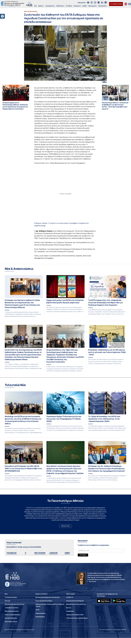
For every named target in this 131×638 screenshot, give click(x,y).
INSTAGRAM (39, 553)
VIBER (67, 553)
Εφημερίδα (82, 2)
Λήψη (44, 225)
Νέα (35, 6)
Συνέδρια (69, 6)
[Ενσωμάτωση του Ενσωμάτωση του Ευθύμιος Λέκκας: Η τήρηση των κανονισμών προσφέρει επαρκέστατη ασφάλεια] (65, 193)
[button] (2, 16)
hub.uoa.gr (101, 596)
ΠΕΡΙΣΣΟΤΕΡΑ (65, 526)
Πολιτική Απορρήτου (105, 629)
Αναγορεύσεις (50, 6)
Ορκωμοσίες (92, 6)
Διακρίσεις (77, 6)
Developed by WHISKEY (119, 629)
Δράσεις (41, 6)
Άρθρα (85, 6)
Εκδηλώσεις (60, 6)
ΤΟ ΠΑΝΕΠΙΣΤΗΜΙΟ (116, 4)
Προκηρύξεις (102, 6)
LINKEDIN (53, 553)
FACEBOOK (12, 553)
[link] (88, 2)
